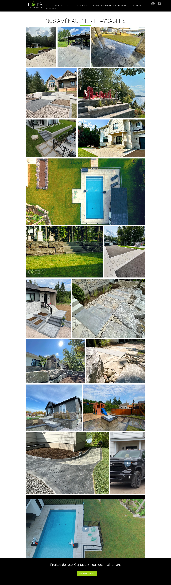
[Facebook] (159, 3)
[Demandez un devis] (87, 573)
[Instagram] (153, 3)
